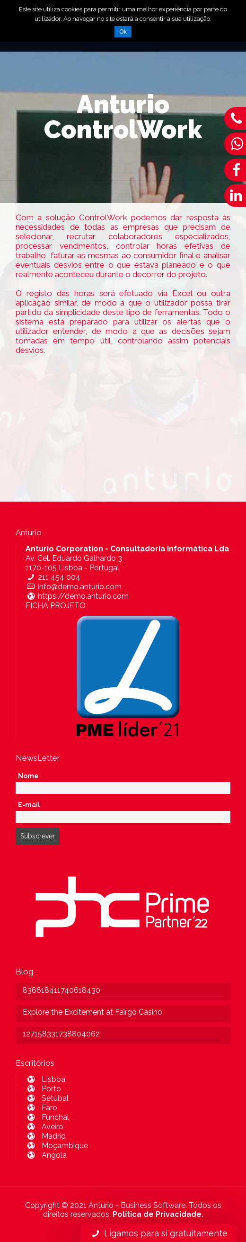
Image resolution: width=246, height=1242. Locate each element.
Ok (122, 31)
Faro (41, 1107)
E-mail (29, 805)
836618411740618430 (61, 990)
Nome (28, 776)
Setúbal (47, 1098)
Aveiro (44, 1126)
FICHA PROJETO (56, 605)
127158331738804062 (61, 1033)
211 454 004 (53, 577)
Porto (43, 1088)
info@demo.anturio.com (74, 586)
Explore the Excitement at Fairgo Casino (92, 1012)
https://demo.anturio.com (77, 596)
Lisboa (45, 1079)
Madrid (46, 1136)
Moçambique (57, 1145)
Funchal (47, 1117)
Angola (46, 1155)
